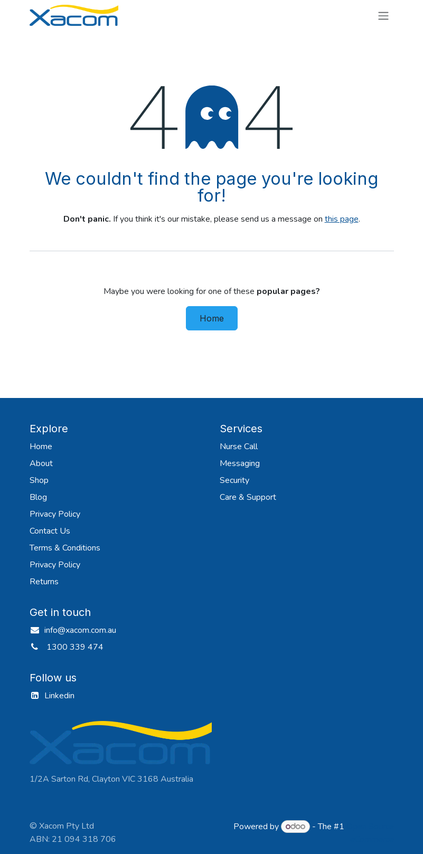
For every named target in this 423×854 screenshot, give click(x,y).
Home (212, 318)
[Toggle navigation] (383, 15)
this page (342, 219)
